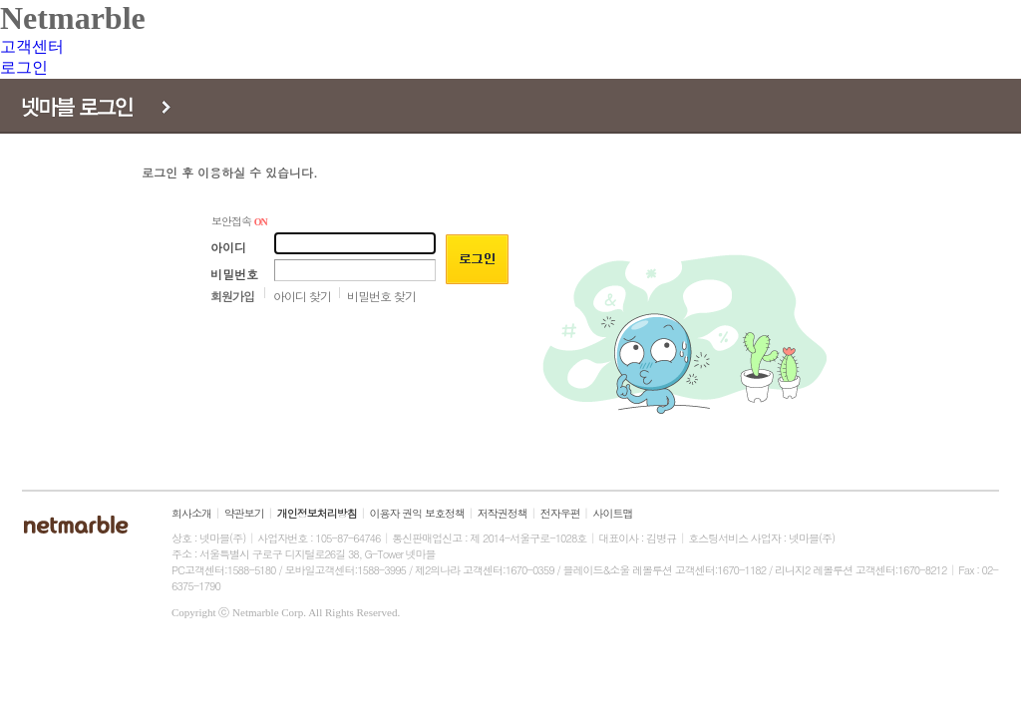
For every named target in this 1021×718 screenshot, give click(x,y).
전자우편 (560, 513)
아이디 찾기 (302, 295)
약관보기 (244, 513)
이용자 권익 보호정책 (417, 513)
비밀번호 (234, 273)
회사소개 (191, 513)
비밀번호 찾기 (381, 295)
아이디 (228, 246)
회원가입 (232, 295)
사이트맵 (613, 513)
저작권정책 (502, 513)
